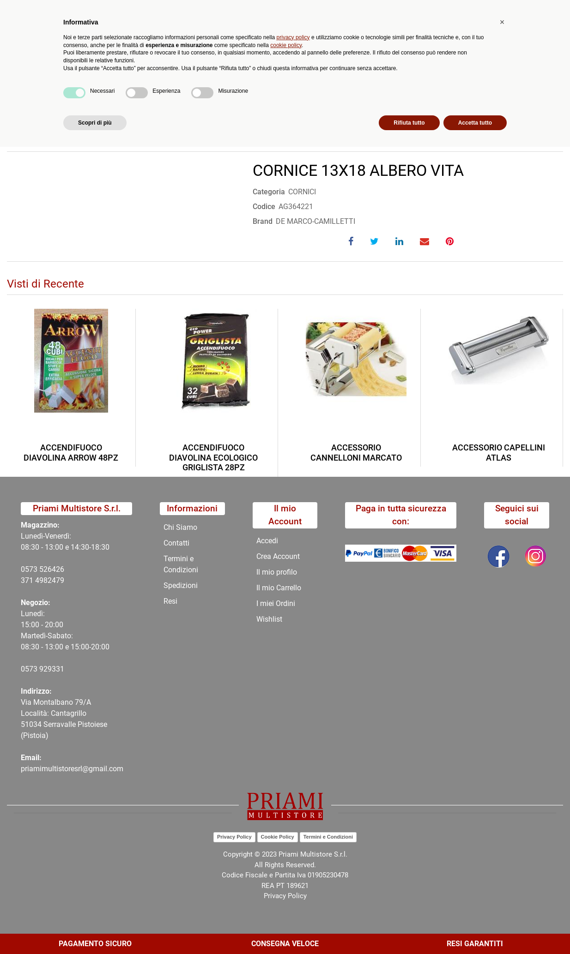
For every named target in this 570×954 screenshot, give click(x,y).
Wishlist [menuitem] (269, 619)
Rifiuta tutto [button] (409, 929)
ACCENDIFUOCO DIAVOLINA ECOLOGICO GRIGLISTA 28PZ (213, 457)
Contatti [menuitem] (310, 76)
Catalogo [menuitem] (75, 76)
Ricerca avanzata (231, 44)
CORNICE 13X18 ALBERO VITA (345, 98)
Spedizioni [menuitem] (181, 585)
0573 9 (32, 669)
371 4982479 (42, 580)
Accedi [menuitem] (267, 540)
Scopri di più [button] (95, 929)
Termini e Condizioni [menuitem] (181, 564)
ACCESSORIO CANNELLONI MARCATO (356, 452)
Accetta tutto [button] (475, 929)
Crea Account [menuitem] (278, 556)
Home (24, 98)
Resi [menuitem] (170, 601)
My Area (538, 10)
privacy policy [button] (293, 844)
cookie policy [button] (286, 852)
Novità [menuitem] (170, 76)
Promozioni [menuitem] (214, 76)
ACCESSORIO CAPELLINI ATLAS (498, 452)
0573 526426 (42, 569)
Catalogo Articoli (73, 98)
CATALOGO (131, 98)
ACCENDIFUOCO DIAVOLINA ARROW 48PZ (71, 452)
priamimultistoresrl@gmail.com (72, 768)
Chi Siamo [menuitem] (265, 76)
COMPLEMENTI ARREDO (202, 98)
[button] (177, 44)
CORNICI (269, 98)
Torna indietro (52, 127)
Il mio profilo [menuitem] (276, 572)
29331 (53, 669)
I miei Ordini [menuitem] (275, 603)
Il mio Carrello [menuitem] (278, 587)
